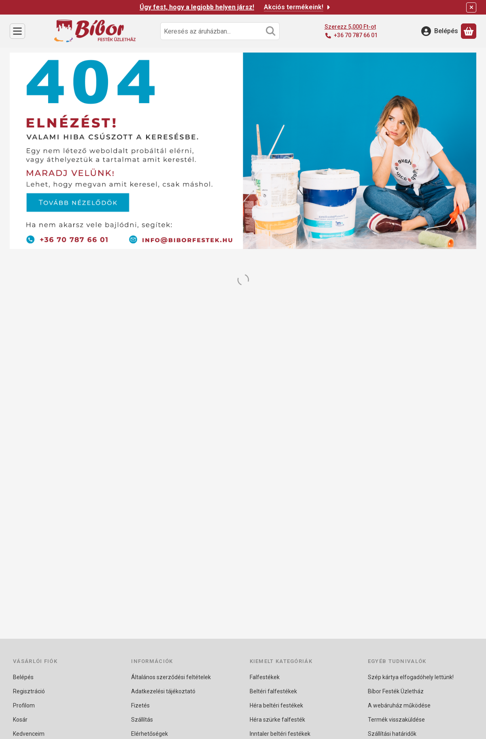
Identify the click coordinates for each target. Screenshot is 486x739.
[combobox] (220, 31)
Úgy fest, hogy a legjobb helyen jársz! (197, 7)
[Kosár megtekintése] (468, 31)
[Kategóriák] (17, 31)
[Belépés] (439, 31)
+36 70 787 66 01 (356, 35)
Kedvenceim (29, 734)
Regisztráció (29, 691)
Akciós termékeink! (297, 7)
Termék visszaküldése (396, 719)
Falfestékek (265, 677)
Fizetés (140, 705)
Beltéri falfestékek (273, 691)
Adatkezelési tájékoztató (163, 691)
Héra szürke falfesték (277, 719)
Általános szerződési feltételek (171, 677)
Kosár (20, 719)
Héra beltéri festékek (276, 705)
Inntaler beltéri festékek (280, 734)
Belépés (23, 677)
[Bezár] (471, 7)
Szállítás (142, 719)
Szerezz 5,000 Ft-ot (350, 26)
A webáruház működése (399, 705)
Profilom (24, 705)
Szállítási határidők (392, 734)
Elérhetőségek (149, 734)
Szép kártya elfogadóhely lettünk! (411, 677)
